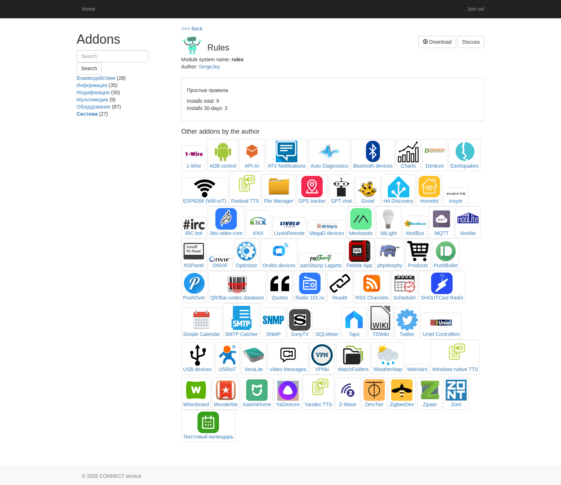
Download (437, 42)
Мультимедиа (92, 99)
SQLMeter (327, 334)
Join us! (475, 9)
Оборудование (94, 107)
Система (87, 114)
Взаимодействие (96, 78)
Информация (92, 85)
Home (88, 9)
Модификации (93, 92)
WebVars (417, 369)
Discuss (471, 42)
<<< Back (192, 29)
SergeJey (209, 66)
